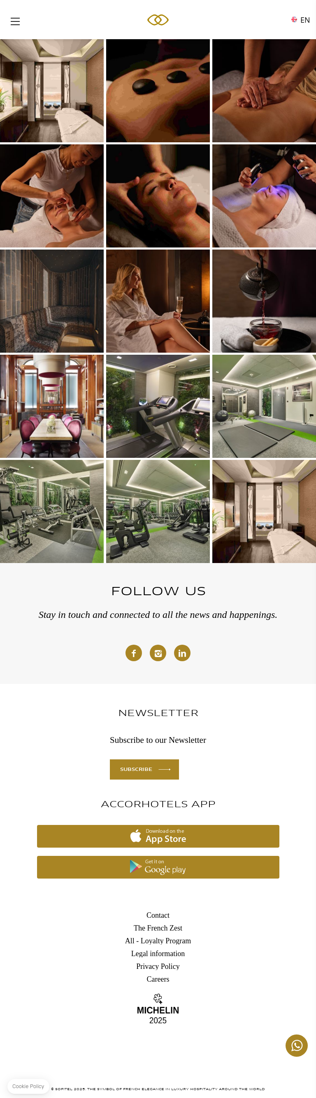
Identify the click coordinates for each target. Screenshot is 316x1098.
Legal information (158, 953)
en (305, 18)
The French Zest (158, 928)
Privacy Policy (158, 966)
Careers (158, 979)
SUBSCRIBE (136, 770)
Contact (158, 915)
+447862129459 (297, 1045)
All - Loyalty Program (158, 941)
